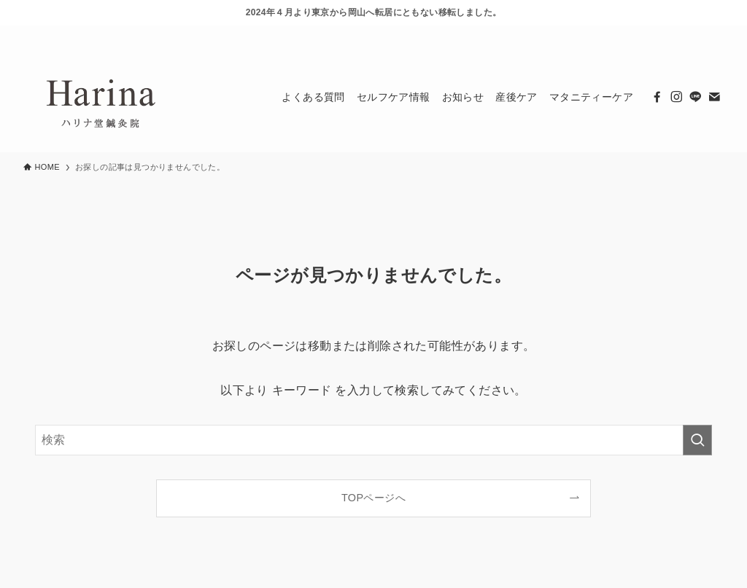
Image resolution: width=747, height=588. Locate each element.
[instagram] (657, 34)
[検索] (714, 34)
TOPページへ (373, 497)
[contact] (695, 34)
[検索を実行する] (697, 440)
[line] (676, 34)
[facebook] (638, 34)
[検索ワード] (373, 440)
